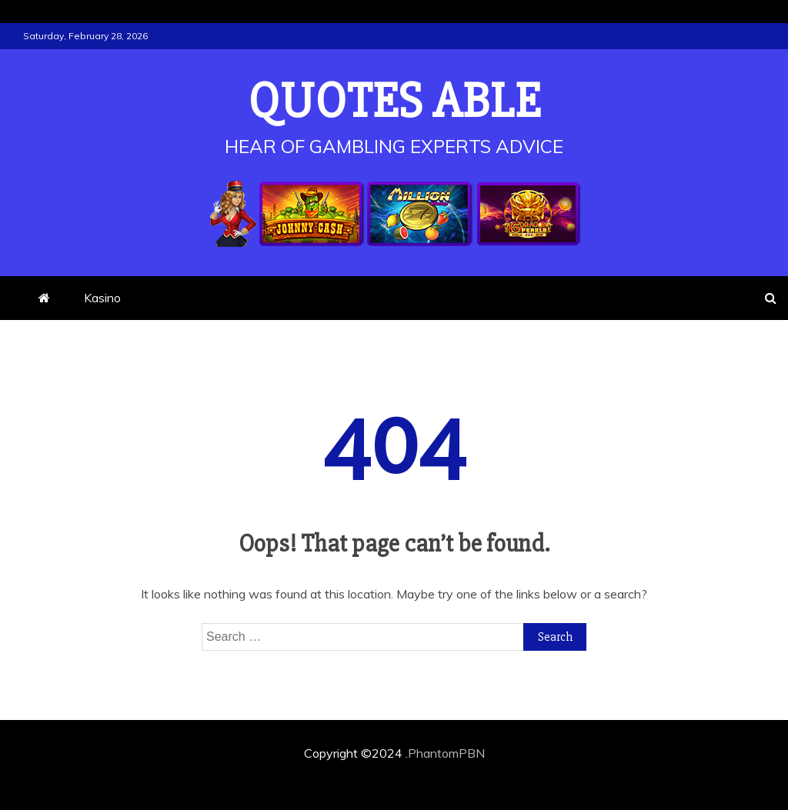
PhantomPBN (446, 753)
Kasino (102, 297)
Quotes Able (394, 102)
